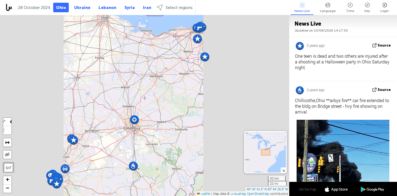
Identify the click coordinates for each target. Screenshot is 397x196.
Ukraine (82, 7)
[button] (134, 119)
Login (384, 8)
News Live (302, 8)
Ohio (61, 7)
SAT (8, 168)
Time (350, 8)
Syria (129, 7)
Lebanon (107, 7)
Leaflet (203, 193)
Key (367, 8)
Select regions (175, 7)
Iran (147, 7)
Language (328, 8)
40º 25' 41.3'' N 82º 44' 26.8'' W (267, 189)
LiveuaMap (238, 193)
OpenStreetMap (258, 193)
